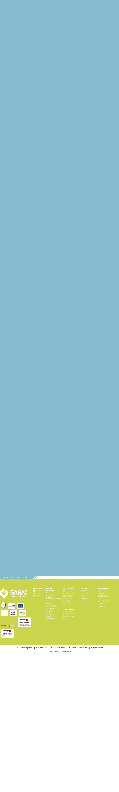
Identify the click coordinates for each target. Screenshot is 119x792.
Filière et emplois (103, 590)
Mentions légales (24, 648)
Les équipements (69, 593)
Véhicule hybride (51, 605)
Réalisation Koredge (65, 651)
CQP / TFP (36, 597)
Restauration (67, 597)
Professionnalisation (104, 597)
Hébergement (68, 595)
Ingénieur (36, 595)
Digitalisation (50, 615)
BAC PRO (36, 590)
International (84, 600)
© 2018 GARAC (97, 648)
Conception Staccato (53, 651)
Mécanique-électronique (54, 598)
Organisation (84, 595)
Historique (83, 590)
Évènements (67, 611)
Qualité (82, 597)
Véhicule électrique (49, 601)
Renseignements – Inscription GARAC (69, 600)
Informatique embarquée (50, 607)
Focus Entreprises (69, 613)
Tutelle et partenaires (84, 592)
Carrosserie (50, 594)
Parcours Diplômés (69, 615)
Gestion (48, 603)
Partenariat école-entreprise (104, 602)
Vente (48, 613)
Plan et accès (67, 603)
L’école (83, 588)
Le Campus (68, 588)
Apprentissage (102, 595)
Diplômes (37, 588)
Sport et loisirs (67, 598)
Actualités (68, 610)
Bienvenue (67, 590)
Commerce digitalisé (50, 596)
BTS (34, 592)
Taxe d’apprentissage (103, 599)
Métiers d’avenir (50, 589)
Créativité (49, 592)
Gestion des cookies (78, 648)
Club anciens (84, 598)
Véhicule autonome (49, 610)
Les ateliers (67, 592)
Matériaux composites (50, 617)
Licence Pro (37, 593)
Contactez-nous (58, 648)
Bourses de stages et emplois (103, 592)
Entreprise (103, 588)
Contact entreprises (101, 605)
